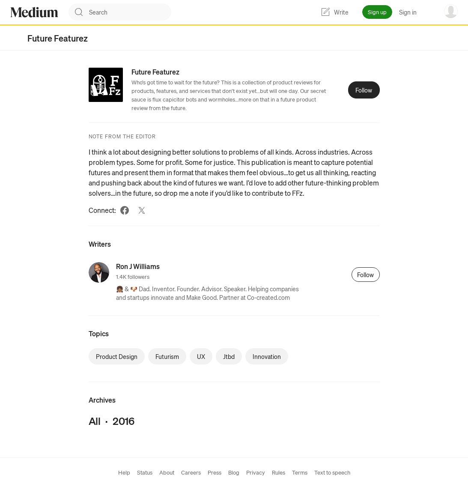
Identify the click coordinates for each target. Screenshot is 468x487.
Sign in (408, 12)
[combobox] (130, 12)
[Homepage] (34, 12)
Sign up (377, 11)
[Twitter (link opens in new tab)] (142, 210)
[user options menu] (451, 11)
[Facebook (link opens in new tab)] (124, 210)
